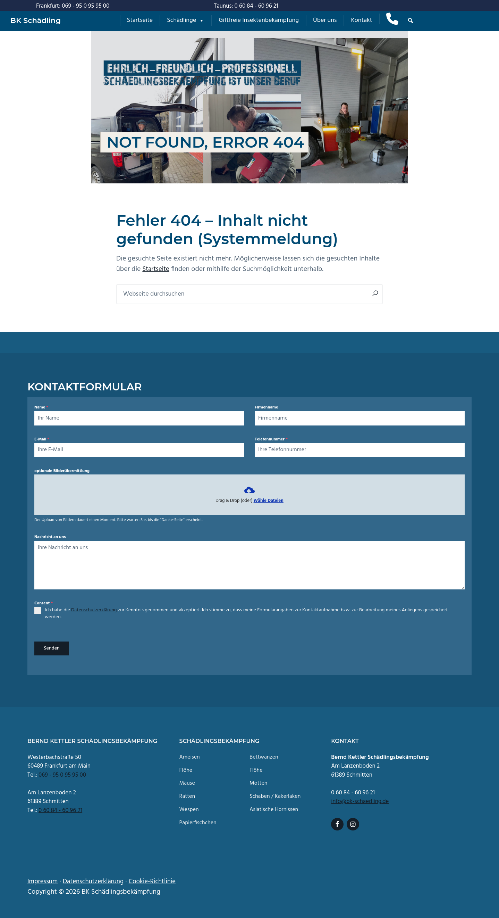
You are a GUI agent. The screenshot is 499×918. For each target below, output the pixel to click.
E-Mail (41, 439)
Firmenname (266, 407)
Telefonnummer (271, 439)
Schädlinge (185, 20)
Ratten (187, 794)
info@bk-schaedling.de (360, 799)
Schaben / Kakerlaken (275, 794)
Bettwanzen (264, 755)
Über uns (325, 20)
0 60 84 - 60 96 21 (60, 808)
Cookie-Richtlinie (160, 879)
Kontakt (361, 20)
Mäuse (187, 781)
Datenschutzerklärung (94, 610)
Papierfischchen (198, 820)
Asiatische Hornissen (274, 807)
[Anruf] (392, 19)
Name (41, 407)
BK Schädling (35, 20)
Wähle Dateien (269, 500)
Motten (259, 781)
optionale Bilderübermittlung (62, 471)
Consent (43, 603)
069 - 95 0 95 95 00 (62, 772)
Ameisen (189, 755)
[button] (410, 20)
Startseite (140, 20)
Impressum (43, 879)
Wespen (189, 807)
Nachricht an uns (50, 537)
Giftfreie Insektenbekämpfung (259, 20)
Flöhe (186, 767)
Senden (52, 648)
